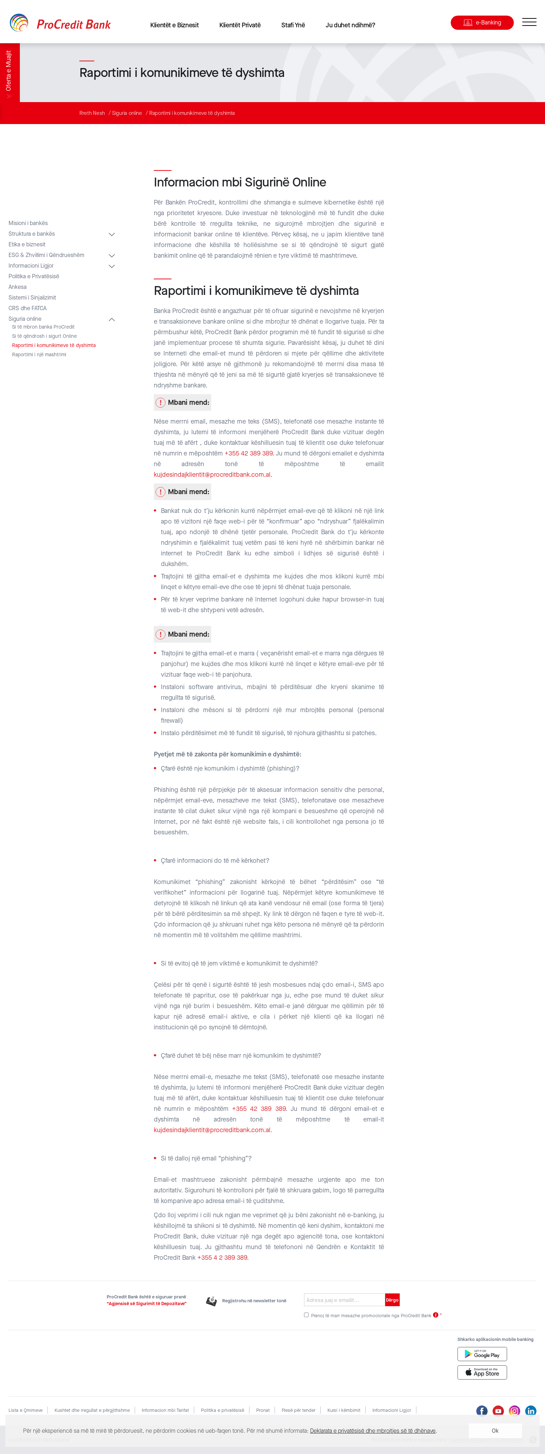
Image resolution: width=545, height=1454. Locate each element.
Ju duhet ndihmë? (350, 25)
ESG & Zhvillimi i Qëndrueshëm (46, 255)
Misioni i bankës (28, 223)
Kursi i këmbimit (343, 1410)
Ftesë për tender (298, 1410)
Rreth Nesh (92, 113)
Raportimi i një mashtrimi (39, 355)
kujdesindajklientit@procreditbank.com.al (212, 1130)
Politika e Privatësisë (34, 276)
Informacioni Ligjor (31, 265)
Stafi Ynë (293, 25)
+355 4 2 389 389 (222, 1257)
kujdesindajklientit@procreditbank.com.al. (213, 474)
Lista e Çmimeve (26, 1410)
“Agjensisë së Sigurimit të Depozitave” (147, 1304)
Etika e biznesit (27, 244)
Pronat (263, 1410)
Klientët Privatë (239, 25)
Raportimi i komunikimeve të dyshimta (192, 113)
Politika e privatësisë (222, 1410)
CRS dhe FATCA (27, 308)
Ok (495, 1431)
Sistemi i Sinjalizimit (32, 297)
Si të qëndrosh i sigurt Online (44, 336)
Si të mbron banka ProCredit (43, 327)
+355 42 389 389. (249, 453)
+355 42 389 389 (259, 1109)
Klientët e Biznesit (174, 25)
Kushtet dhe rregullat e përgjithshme (92, 1410)
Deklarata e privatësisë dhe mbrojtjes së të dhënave (373, 1431)
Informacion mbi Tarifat (165, 1410)
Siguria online (127, 113)
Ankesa (18, 287)
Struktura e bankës (32, 233)
